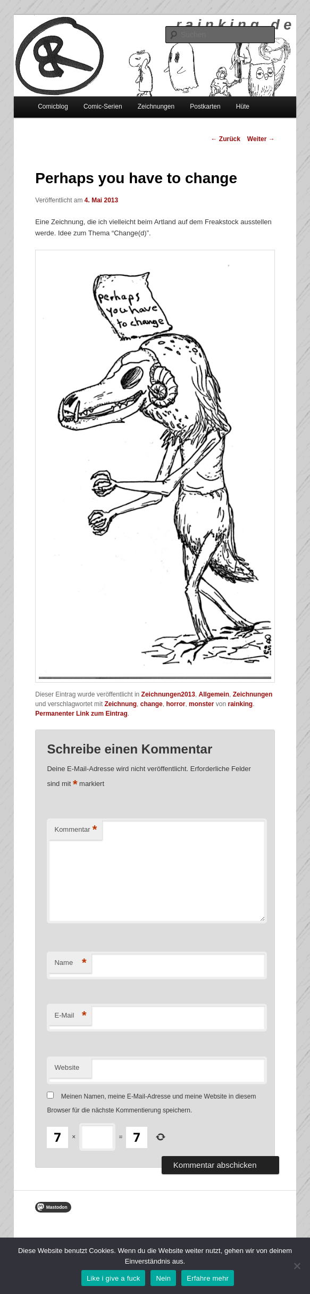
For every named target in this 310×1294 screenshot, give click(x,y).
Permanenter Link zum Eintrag (81, 713)
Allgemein (214, 694)
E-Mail (70, 1015)
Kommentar (75, 830)
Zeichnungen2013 (168, 694)
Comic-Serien (102, 106)
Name (70, 963)
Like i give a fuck (113, 1278)
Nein (163, 1278)
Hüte (242, 106)
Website (66, 1067)
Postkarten (205, 106)
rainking (240, 704)
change (151, 704)
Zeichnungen (156, 106)
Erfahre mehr (208, 1278)
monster (201, 704)
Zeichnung (120, 704)
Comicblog (53, 106)
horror (175, 704)
